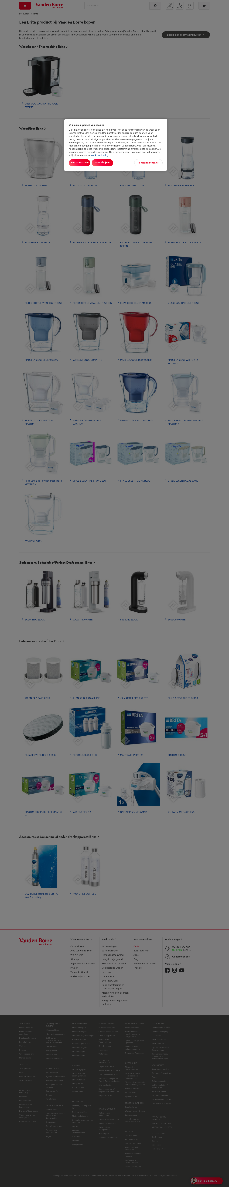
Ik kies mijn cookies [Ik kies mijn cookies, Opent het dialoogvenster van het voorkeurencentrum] (148, 162)
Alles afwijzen (110, 162)
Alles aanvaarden (82, 162)
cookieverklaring (99, 155)
